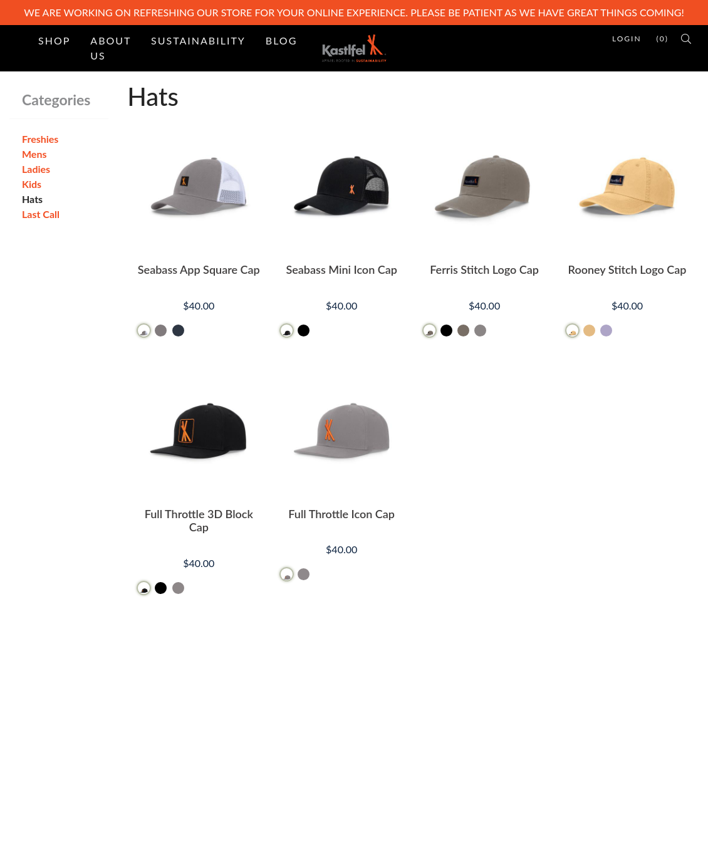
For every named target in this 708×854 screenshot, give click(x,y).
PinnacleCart (144, 836)
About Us (110, 47)
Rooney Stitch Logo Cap (627, 269)
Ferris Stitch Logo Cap (484, 269)
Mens (34, 154)
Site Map (232, 728)
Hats (32, 199)
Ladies (36, 169)
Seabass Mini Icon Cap (341, 269)
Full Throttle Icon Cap (341, 514)
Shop (54, 40)
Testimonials (240, 748)
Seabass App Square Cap (199, 269)
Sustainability (198, 40)
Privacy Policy (393, 768)
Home (226, 708)
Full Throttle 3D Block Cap (199, 520)
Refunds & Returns (404, 748)
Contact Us (387, 708)
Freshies (40, 139)
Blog (282, 40)
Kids (31, 184)
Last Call (41, 214)
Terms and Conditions (411, 728)
